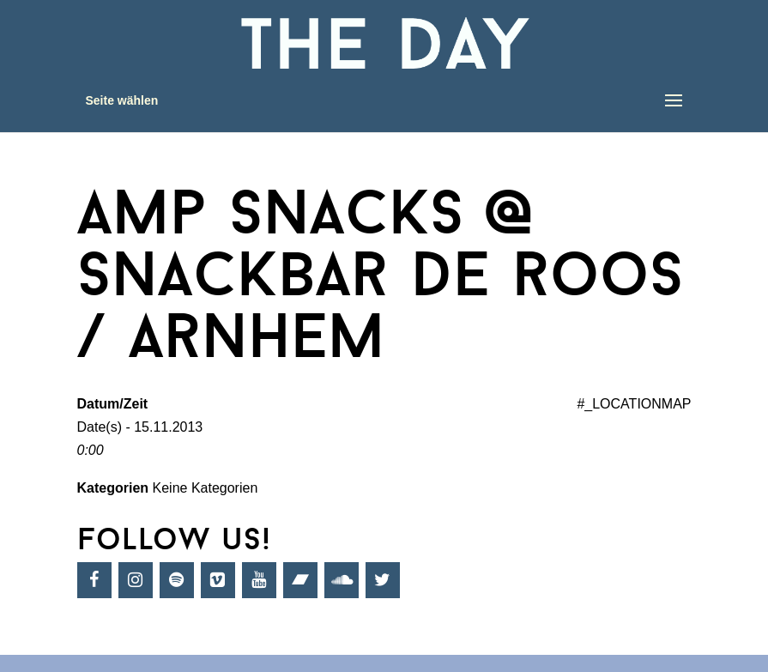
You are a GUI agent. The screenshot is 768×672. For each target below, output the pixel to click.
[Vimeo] (218, 580)
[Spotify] (177, 580)
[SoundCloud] (341, 580)
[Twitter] (383, 580)
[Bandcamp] (300, 580)
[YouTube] (259, 580)
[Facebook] (94, 580)
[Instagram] (135, 580)
